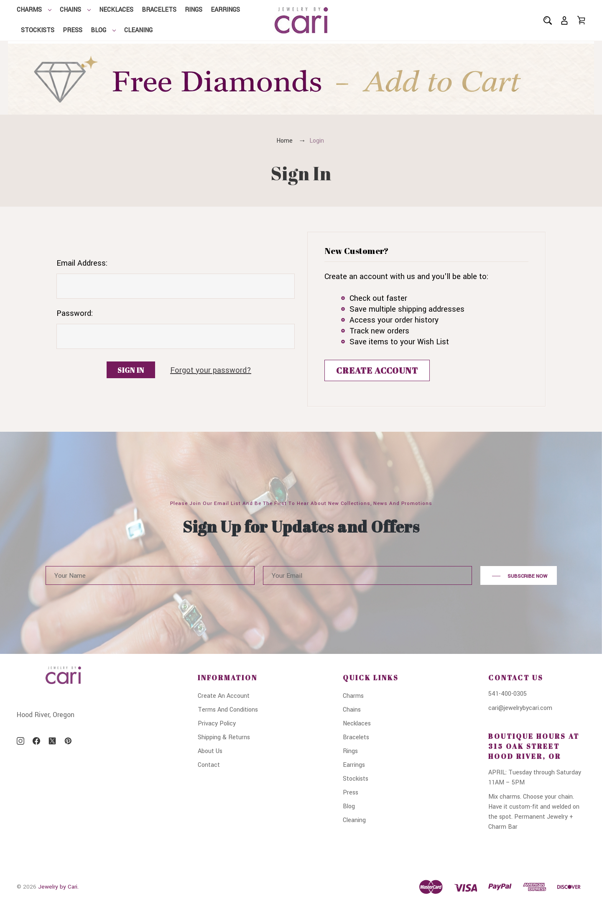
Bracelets (159, 9)
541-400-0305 (507, 693)
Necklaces (116, 9)
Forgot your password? (210, 370)
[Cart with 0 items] (581, 20)
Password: (74, 313)
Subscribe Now (518, 576)
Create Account (377, 370)
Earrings (225, 9)
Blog (103, 30)
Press (72, 30)
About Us (210, 751)
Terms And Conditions (228, 709)
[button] (301, 78)
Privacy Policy (217, 723)
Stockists (37, 30)
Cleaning (138, 30)
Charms (34, 9)
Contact (209, 765)
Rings (193, 9)
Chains (75, 9)
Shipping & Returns (224, 737)
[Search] (547, 20)
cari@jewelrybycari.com (520, 708)
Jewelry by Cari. (58, 887)
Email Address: (81, 263)
